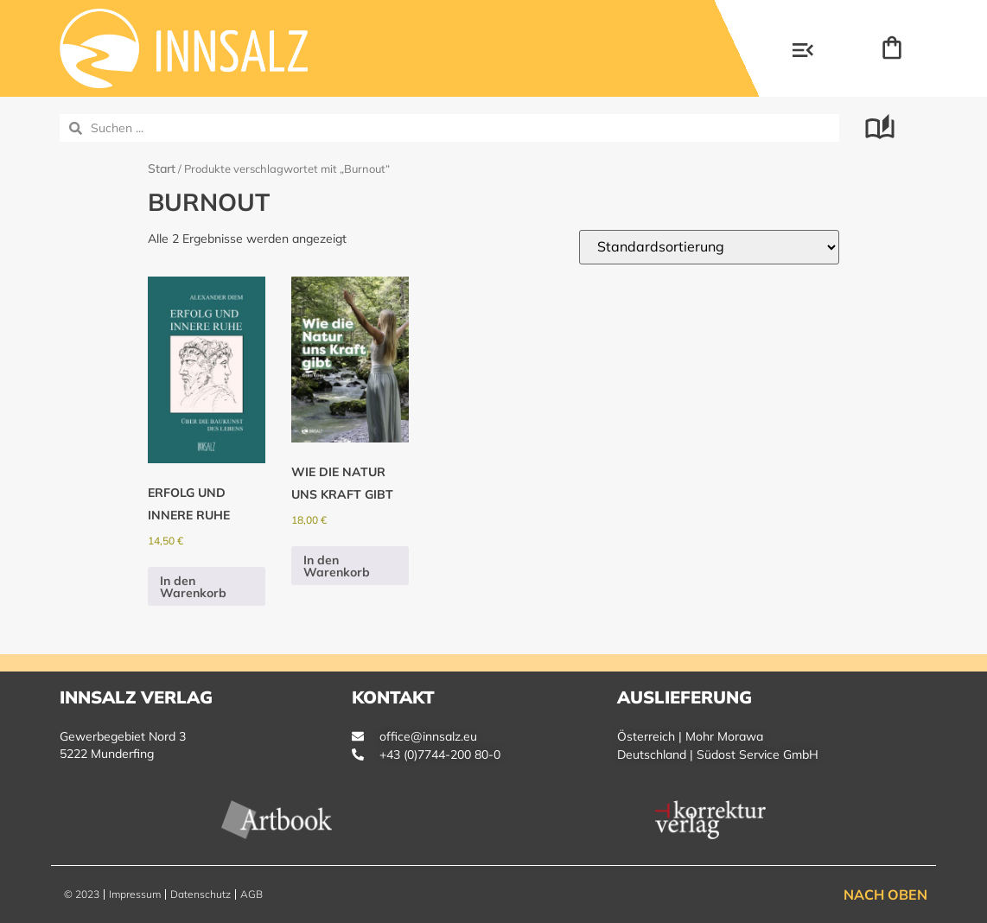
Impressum (135, 894)
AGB (251, 894)
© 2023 (81, 894)
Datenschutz (200, 894)
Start (161, 168)
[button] (803, 51)
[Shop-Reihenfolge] (709, 247)
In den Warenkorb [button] (193, 587)
